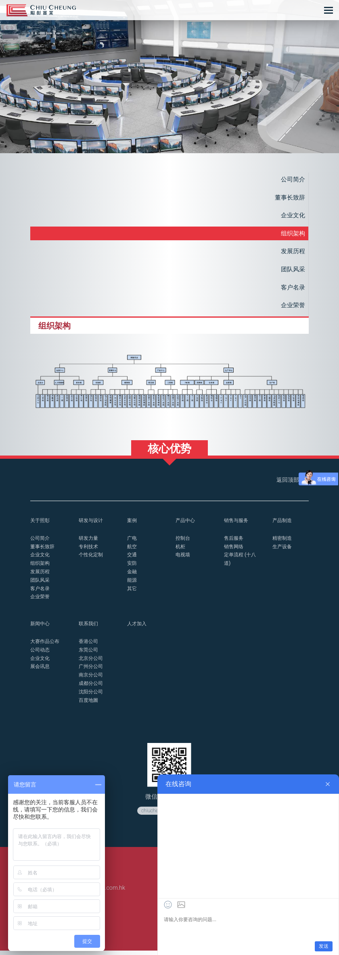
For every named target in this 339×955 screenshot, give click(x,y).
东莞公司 (89, 654)
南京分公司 (92, 679)
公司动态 (40, 654)
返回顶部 (291, 484)
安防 (132, 567)
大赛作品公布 (46, 646)
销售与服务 (237, 525)
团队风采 (292, 271)
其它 (132, 593)
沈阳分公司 (92, 696)
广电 (132, 542)
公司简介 (292, 179)
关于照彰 (40, 525)
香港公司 (89, 646)
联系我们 (89, 628)
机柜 (181, 551)
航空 (132, 551)
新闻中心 (40, 628)
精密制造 (282, 542)
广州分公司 (92, 671)
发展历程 (292, 253)
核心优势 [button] (169, 452)
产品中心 (186, 525)
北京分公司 (92, 662)
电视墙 (183, 559)
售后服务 (234, 542)
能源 (132, 584)
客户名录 (292, 290)
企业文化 (292, 216)
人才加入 (137, 628)
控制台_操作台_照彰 (41, 10)
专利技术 (89, 551)
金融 (132, 576)
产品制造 (282, 525)
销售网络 (234, 551)
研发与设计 (92, 525)
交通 (132, 559)
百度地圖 (89, 704)
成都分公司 (92, 688)
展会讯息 (40, 671)
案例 (132, 525)
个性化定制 (92, 559)
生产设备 (282, 551)
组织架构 (292, 235)
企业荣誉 (292, 308)
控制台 (183, 542)
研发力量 (89, 542)
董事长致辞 (289, 198)
